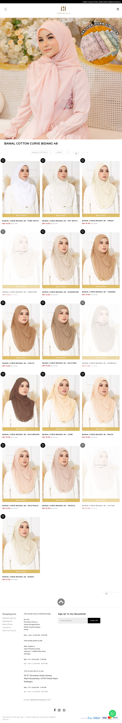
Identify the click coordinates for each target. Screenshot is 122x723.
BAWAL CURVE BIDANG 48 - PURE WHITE (20, 221)
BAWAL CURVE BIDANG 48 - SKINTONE (19, 292)
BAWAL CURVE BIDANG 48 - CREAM (98, 221)
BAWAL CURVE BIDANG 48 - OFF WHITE (60, 221)
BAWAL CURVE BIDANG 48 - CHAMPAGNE (60, 292)
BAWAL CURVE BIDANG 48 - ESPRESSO (99, 363)
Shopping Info (9, 614)
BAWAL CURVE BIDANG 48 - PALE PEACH (20, 506)
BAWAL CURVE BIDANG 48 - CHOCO (18, 363)
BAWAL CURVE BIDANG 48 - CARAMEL (99, 292)
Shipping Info (7, 621)
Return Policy (7, 624)
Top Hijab (20, 717)
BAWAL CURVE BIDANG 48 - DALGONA (59, 363)
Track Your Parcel (9, 631)
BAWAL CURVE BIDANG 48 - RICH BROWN (20, 434)
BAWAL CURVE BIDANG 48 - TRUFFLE (58, 506)
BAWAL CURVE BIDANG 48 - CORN (57, 434)
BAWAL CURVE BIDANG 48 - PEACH (97, 434)
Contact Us (6, 627)
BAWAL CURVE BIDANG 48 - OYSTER (98, 506)
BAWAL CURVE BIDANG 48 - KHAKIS (18, 577)
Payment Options (9, 618)
